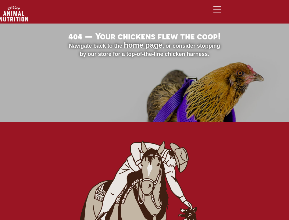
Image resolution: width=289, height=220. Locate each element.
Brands (141, 15)
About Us (205, 15)
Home (83, 15)
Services (172, 15)
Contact (239, 15)
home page (99, 100)
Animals (111, 15)
